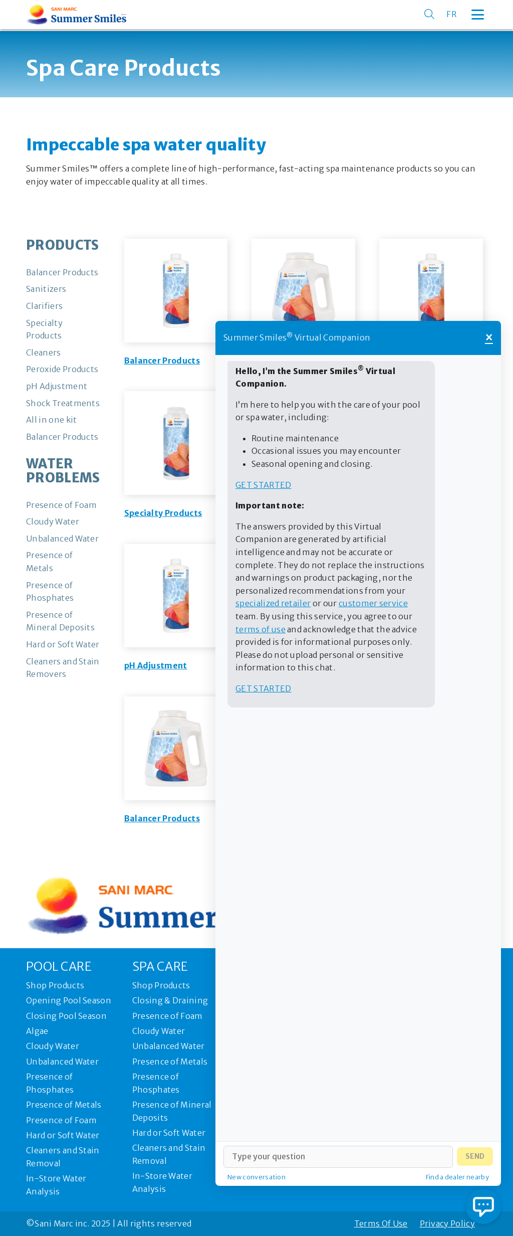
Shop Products (55, 985)
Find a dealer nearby (457, 1177)
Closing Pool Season (66, 1016)
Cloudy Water (52, 1046)
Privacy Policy (447, 1223)
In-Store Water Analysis (56, 1184)
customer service (373, 603)
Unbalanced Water (62, 1061)
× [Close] (489, 337)
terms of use (260, 629)
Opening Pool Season (68, 1000)
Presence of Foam (61, 1120)
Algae (37, 1031)
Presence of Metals (64, 1105)
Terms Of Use (381, 1223)
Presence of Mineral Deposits (172, 1111)
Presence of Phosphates (50, 1083)
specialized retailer (273, 603)
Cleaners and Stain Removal (63, 1156)
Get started (263, 485)
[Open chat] (483, 1206)
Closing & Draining (170, 1000)
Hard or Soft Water (63, 1135)
